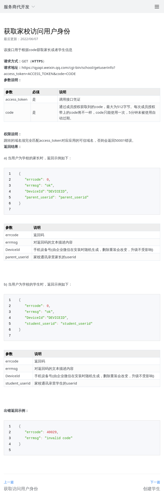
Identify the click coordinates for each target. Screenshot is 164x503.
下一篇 (155, 477)
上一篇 (9, 477)
